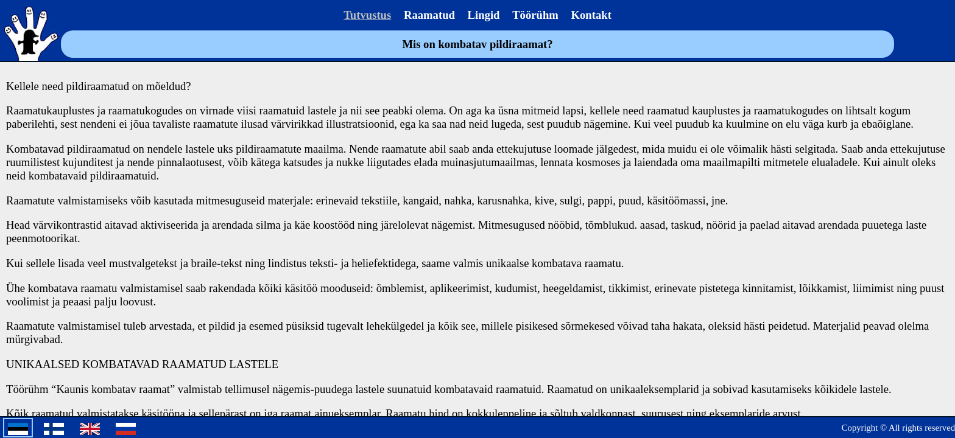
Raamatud (429, 15)
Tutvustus (367, 15)
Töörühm (535, 15)
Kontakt (591, 15)
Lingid (484, 15)
